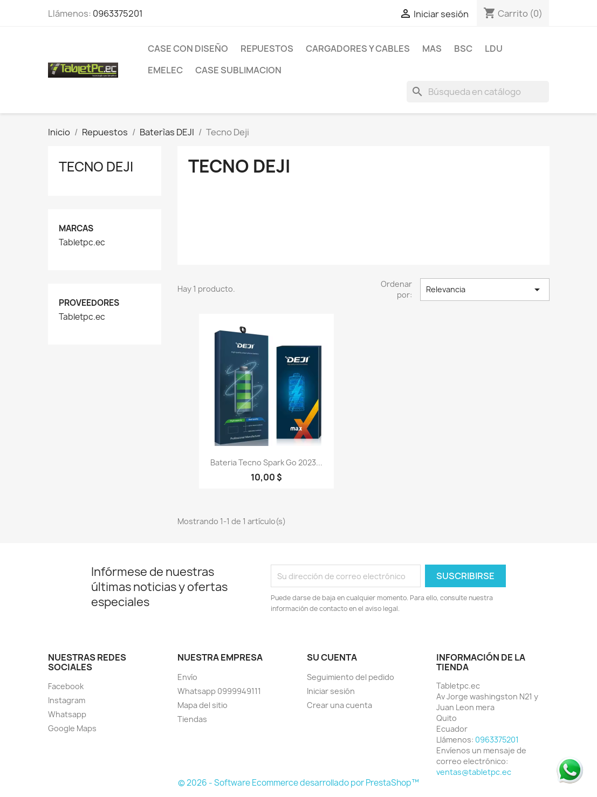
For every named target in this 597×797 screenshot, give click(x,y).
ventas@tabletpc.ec (473, 772)
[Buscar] (478, 91)
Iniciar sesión (331, 691)
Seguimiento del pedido (350, 677)
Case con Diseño (188, 48)
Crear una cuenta (339, 705)
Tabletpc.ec (82, 242)
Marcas (76, 228)
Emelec (165, 70)
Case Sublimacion (238, 70)
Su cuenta (332, 657)
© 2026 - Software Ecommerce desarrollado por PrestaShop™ (298, 782)
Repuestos (267, 48)
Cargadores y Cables (358, 48)
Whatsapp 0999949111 (219, 691)
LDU (494, 48)
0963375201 (118, 13)
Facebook (66, 686)
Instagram (66, 700)
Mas (432, 48)
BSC (463, 48)
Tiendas (192, 719)
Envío (187, 677)
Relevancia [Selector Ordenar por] (485, 289)
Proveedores (89, 302)
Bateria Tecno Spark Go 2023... (266, 462)
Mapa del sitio (202, 705)
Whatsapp (67, 714)
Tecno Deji (96, 166)
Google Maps (72, 728)
